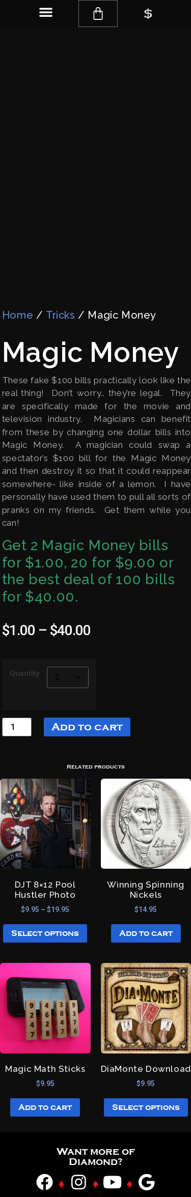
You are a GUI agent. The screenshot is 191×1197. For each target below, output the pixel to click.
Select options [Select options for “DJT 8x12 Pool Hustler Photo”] (45, 921)
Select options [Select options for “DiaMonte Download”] (146, 1095)
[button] (46, 11)
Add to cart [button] (146, 921)
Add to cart (87, 714)
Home (17, 303)
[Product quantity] (17, 714)
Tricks (60, 303)
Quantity (24, 661)
